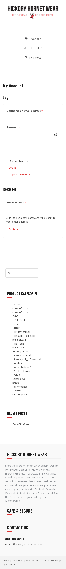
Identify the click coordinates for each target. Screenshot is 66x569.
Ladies (16, 375)
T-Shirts (16, 390)
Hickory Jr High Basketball (27, 359)
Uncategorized (20, 394)
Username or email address (30, 110)
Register (13, 229)
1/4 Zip (16, 304)
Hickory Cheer (20, 351)
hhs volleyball (20, 347)
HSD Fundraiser (21, 371)
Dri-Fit (16, 316)
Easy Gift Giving (21, 424)
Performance (19, 386)
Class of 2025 (20, 312)
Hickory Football (21, 355)
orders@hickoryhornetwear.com (23, 544)
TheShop (56, 560)
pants (15, 382)
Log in (12, 167)
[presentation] (33, 147)
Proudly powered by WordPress (21, 560)
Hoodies (17, 363)
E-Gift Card (18, 320)
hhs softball (19, 339)
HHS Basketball (21, 332)
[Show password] (55, 135)
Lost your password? (18, 174)
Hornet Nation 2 (21, 367)
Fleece (16, 324)
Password (19, 127)
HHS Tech (18, 343)
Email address (22, 202)
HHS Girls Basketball (24, 335)
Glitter (15, 328)
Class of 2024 (20, 308)
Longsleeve (19, 378)
